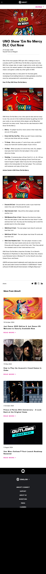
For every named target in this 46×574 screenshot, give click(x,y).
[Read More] (9, 332)
